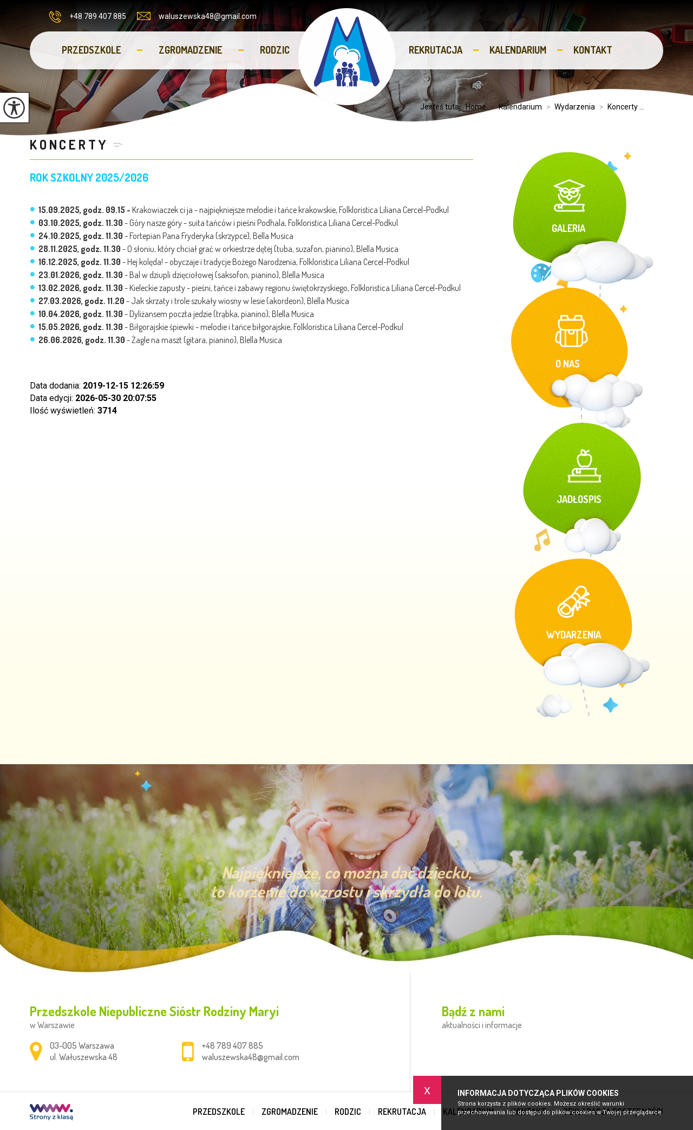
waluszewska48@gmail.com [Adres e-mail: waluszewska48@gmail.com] (250, 1056)
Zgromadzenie (190, 50)
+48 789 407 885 (87, 17)
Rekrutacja (435, 50)
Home (476, 107)
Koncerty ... (619, 107)
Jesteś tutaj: (443, 107)
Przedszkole (91, 50)
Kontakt (592, 50)
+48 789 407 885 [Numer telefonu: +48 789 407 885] (232, 1045)
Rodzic (275, 50)
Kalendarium (517, 50)
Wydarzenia (568, 107)
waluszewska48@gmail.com (197, 16)
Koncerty (69, 144)
